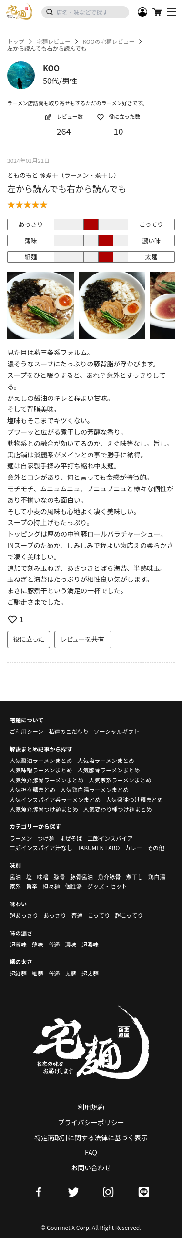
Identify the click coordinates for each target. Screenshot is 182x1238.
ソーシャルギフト (117, 731)
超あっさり (24, 915)
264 (64, 131)
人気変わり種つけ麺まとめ (117, 809)
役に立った (28, 639)
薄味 (37, 944)
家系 (15, 886)
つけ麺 (45, 838)
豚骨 (59, 877)
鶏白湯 (156, 877)
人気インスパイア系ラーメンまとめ (55, 799)
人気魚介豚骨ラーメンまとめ (47, 780)
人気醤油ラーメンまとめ (41, 760)
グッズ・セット (107, 886)
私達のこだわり (69, 731)
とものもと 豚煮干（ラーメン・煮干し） (63, 175)
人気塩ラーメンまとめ (105, 760)
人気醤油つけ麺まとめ (134, 799)
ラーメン (21, 838)
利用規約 (91, 1107)
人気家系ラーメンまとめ (120, 780)
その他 (155, 847)
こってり (99, 915)
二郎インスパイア (110, 838)
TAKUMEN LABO (98, 847)
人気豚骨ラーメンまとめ (108, 770)
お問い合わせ (91, 1167)
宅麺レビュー (53, 41)
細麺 (37, 973)
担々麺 (51, 886)
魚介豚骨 (109, 877)
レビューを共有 (83, 639)
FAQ (91, 1152)
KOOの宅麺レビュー (108, 41)
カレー (133, 847)
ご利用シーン (26, 731)
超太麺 (90, 973)
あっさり (54, 915)
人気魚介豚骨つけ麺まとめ (44, 809)
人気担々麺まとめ (32, 789)
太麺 (70, 973)
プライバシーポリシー (91, 1122)
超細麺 (18, 973)
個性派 (73, 886)
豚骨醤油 (81, 877)
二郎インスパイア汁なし (41, 847)
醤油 (15, 877)
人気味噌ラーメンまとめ (41, 770)
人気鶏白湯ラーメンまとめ (95, 789)
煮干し (134, 877)
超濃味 (90, 944)
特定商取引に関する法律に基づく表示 (91, 1137)
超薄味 (18, 944)
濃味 (70, 944)
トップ (15, 41)
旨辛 (32, 886)
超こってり (129, 915)
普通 (76, 915)
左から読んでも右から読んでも (66, 188)
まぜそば (71, 838)
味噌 (42, 877)
